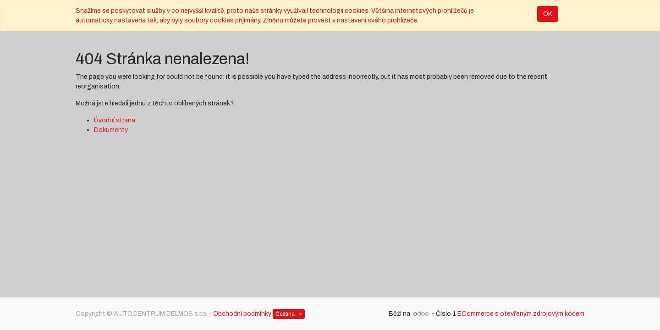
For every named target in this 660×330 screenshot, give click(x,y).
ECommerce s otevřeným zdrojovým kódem (520, 313)
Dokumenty (111, 129)
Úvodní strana (114, 120)
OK (547, 14)
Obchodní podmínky (242, 313)
